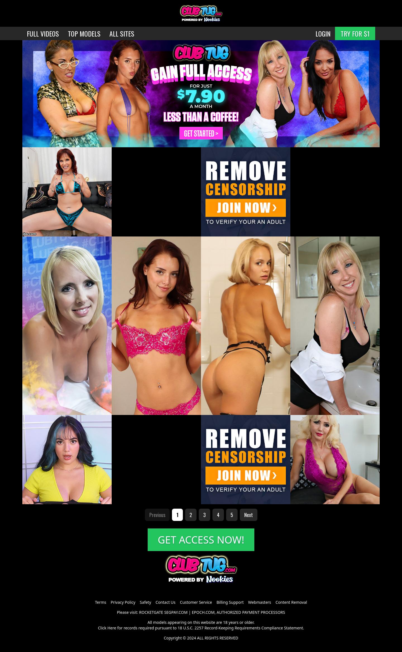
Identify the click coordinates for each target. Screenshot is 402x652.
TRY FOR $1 (355, 33)
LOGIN (323, 33)
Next (248, 514)
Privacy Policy (123, 602)
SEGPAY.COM (176, 612)
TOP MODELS (84, 33)
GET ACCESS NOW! (201, 540)
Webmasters (259, 602)
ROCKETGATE (151, 612)
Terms (100, 602)
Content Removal (291, 602)
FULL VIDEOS (43, 33)
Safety (145, 602)
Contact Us (165, 602)
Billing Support (229, 602)
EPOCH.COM (203, 612)
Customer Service (196, 602)
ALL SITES (121, 33)
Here (111, 628)
